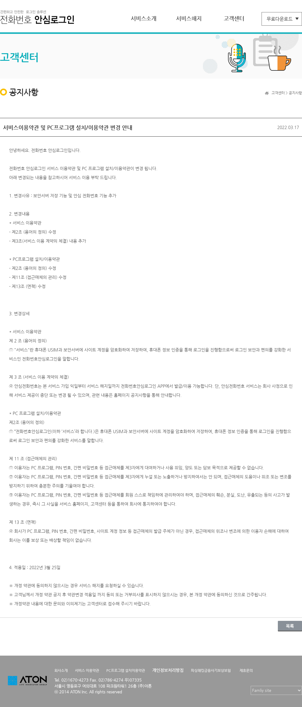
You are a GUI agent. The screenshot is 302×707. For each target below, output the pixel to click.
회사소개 (61, 670)
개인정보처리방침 (168, 670)
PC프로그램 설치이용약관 (125, 670)
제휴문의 (246, 670)
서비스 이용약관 (87, 670)
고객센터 (234, 18)
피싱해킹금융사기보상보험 (211, 670)
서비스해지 (189, 18)
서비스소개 (143, 18)
